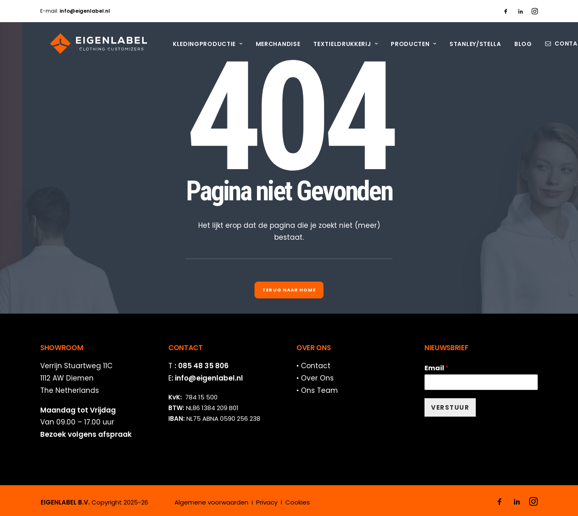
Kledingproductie (198, 44)
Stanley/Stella (465, 44)
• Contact (313, 366)
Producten (404, 44)
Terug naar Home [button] (289, 290)
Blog (513, 44)
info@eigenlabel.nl (209, 378)
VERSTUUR (450, 407)
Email (436, 368)
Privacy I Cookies (283, 502)
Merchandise (268, 44)
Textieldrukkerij (335, 44)
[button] (505, 11)
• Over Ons (315, 378)
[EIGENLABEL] (88, 43)
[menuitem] (505, 11)
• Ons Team (317, 390)
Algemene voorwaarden (211, 502)
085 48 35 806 (203, 366)
